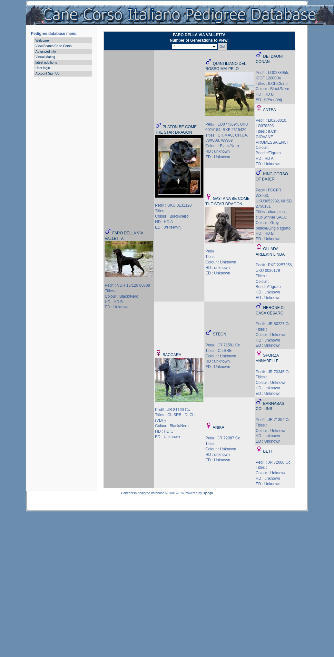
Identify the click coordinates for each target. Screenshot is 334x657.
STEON (219, 334)
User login (42, 68)
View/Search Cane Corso (53, 46)
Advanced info (45, 51)
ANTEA (269, 110)
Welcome (42, 40)
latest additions (46, 62)
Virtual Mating (45, 57)
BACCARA (171, 355)
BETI (267, 451)
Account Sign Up (47, 73)
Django (208, 493)
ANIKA (218, 427)
